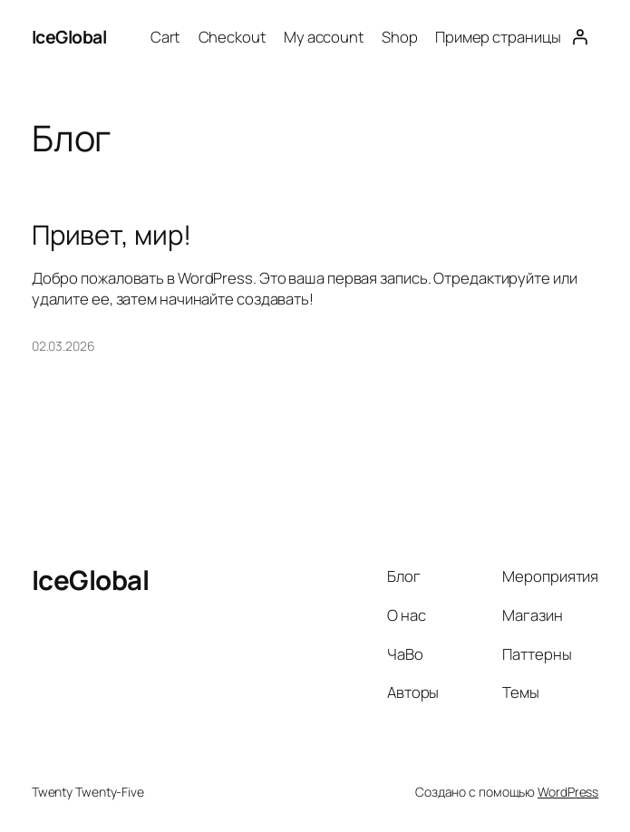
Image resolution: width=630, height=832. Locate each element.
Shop (400, 36)
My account (324, 36)
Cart (165, 36)
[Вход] (579, 37)
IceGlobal (69, 36)
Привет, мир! (111, 235)
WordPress (568, 791)
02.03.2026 (63, 345)
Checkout (233, 36)
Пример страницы (498, 36)
